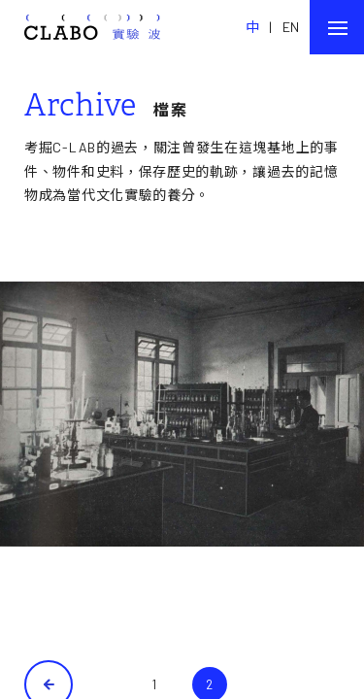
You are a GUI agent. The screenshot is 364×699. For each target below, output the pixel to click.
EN (291, 26)
